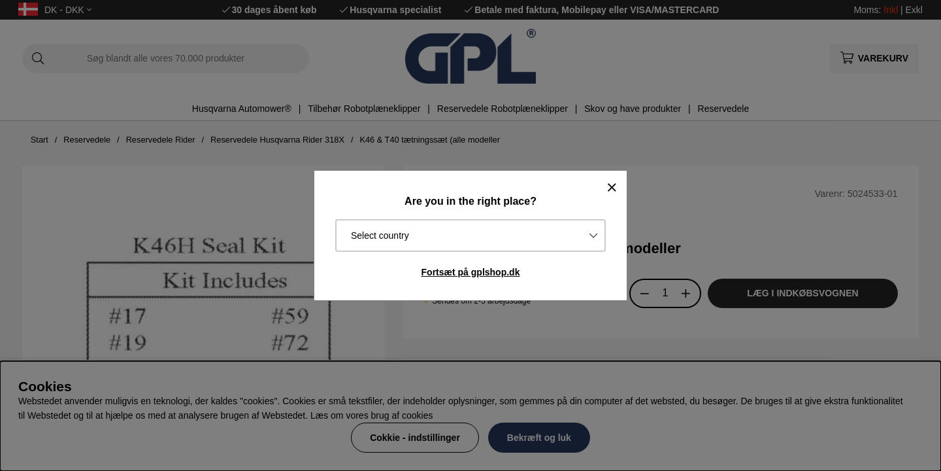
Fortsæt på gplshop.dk (470, 272)
